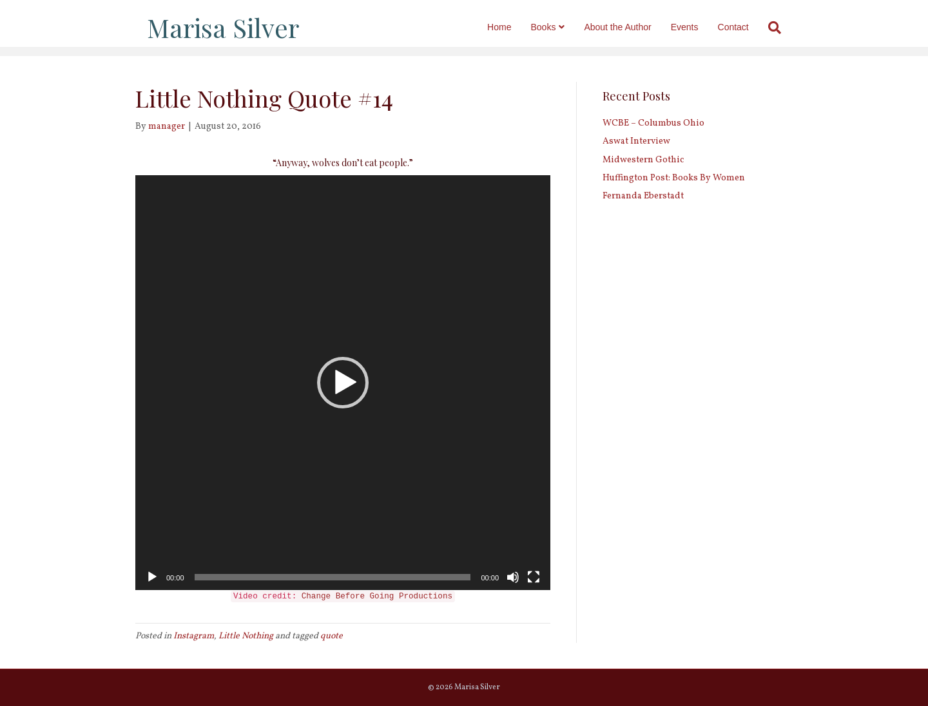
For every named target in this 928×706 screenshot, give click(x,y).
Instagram (193, 636)
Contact (745, 27)
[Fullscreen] (533, 577)
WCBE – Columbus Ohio (653, 123)
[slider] (333, 577)
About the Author (629, 27)
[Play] (152, 577)
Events (696, 27)
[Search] (781, 28)
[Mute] (513, 577)
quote (331, 636)
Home (511, 27)
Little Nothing (245, 636)
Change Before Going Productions (377, 596)
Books (555, 27)
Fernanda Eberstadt (643, 196)
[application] (342, 382)
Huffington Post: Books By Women (674, 178)
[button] (343, 382)
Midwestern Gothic (643, 160)
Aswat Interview (636, 141)
